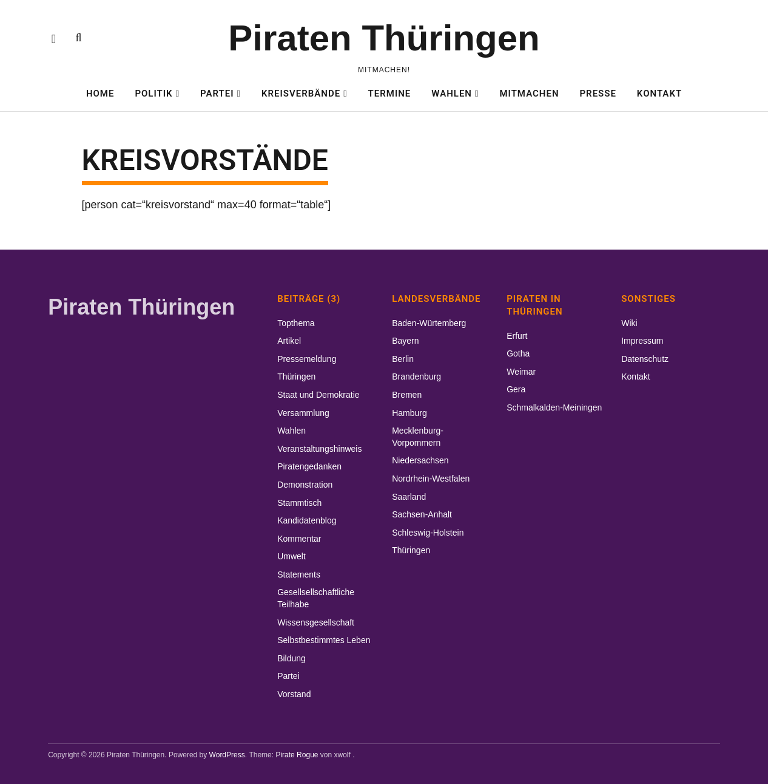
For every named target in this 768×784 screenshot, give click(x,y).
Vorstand (294, 694)
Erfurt (517, 336)
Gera (516, 389)
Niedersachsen (420, 460)
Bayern (405, 341)
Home (100, 93)
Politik (153, 93)
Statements (298, 574)
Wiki (629, 323)
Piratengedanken (309, 466)
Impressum (642, 341)
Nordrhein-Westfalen (431, 478)
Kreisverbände (300, 93)
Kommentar (299, 539)
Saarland (409, 497)
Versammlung (303, 413)
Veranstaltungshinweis (319, 449)
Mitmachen (529, 93)
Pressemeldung (306, 359)
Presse (598, 93)
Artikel (289, 341)
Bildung (291, 658)
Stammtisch (299, 503)
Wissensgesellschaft (315, 622)
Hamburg (409, 413)
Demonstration (304, 484)
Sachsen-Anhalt (422, 514)
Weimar (521, 372)
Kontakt (659, 93)
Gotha (518, 353)
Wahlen (451, 93)
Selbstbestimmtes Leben (323, 640)
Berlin (403, 359)
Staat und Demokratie (318, 395)
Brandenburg (416, 376)
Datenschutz (645, 359)
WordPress (227, 755)
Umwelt (291, 556)
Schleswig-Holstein (427, 532)
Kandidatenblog (306, 520)
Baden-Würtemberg (429, 323)
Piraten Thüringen (383, 38)
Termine (389, 93)
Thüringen (296, 376)
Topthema (295, 323)
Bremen (407, 395)
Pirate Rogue (296, 755)
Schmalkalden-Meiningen (554, 407)
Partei (217, 93)
